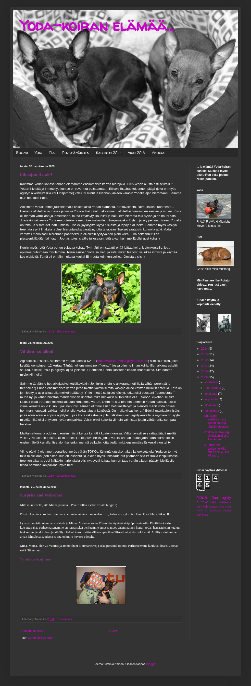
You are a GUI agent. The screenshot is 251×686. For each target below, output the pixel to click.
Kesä (221, 506)
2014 (205, 348)
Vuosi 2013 (136, 152)
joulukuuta (212, 382)
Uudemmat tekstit (32, 631)
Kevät (228, 506)
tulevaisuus (202, 514)
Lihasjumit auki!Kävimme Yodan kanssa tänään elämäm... (217, 421)
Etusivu (22, 152)
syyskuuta (212, 399)
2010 (205, 371)
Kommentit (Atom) (40, 638)
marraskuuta (213, 388)
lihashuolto (215, 510)
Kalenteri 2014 (108, 152)
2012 (205, 360)
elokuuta (211, 405)
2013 (205, 354)
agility (226, 498)
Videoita (158, 152)
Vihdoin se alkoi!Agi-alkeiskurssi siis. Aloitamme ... (217, 436)
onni (199, 506)
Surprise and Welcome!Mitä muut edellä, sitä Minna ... (216, 450)
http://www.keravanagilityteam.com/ (122, 361)
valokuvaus (210, 506)
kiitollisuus (224, 502)
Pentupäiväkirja (75, 152)
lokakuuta (211, 393)
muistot (227, 510)
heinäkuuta (212, 411)
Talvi (213, 502)
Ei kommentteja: (67, 331)
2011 (205, 366)
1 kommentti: (65, 619)
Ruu (52, 152)
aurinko (202, 502)
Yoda (38, 152)
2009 (205, 377)
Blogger (151, 664)
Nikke (199, 510)
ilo (206, 510)
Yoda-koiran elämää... (97, 25)
